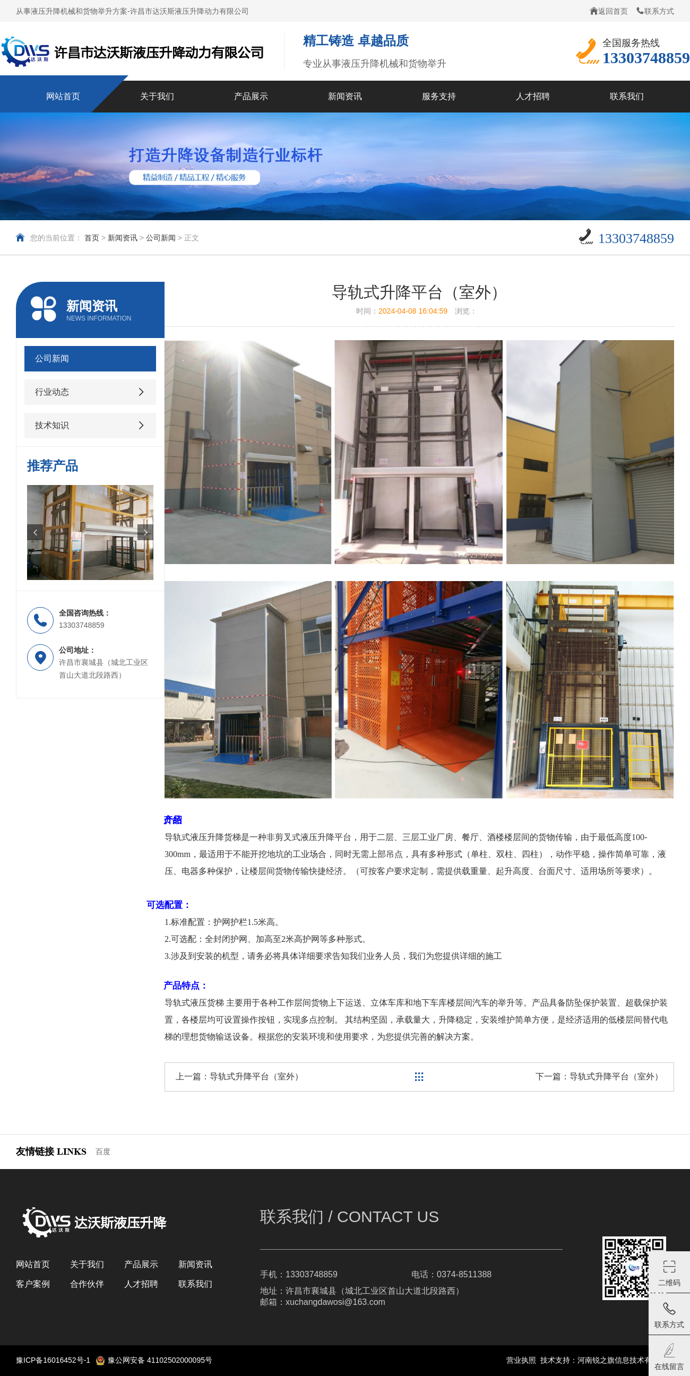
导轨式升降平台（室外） (256, 1076)
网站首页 (33, 1264)
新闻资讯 (122, 237)
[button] (35, 532)
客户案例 (33, 1283)
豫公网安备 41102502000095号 (154, 1360)
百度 (103, 1151)
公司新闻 (161, 237)
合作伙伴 (87, 1283)
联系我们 (195, 1283)
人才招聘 (141, 1283)
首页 (91, 237)
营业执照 (521, 1360)
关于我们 (87, 1264)
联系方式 (655, 10)
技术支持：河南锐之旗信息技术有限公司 (607, 1360)
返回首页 (609, 10)
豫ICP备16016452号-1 (53, 1360)
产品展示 (141, 1264)
